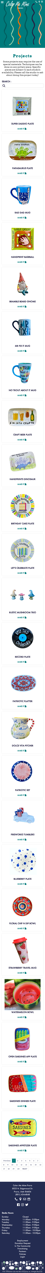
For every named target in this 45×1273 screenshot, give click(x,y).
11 (17, 1165)
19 (13, 1169)
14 (31, 1165)
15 (35, 1165)
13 (26, 1165)
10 (12, 1165)
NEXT (24, 1169)
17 (4, 1169)
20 (18, 1169)
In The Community (22, 1246)
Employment (22, 1241)
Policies (22, 1254)
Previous (7, 1161)
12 (21, 1165)
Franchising (22, 1249)
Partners (22, 1251)
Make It (21, 129)
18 (9, 1169)
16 (40, 1165)
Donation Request (22, 1243)
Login (22, 1257)
